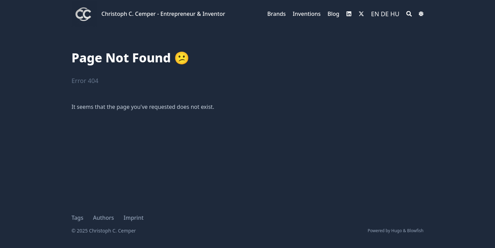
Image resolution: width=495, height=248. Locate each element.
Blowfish (415, 231)
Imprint (134, 217)
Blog (333, 14)
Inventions (306, 14)
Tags (78, 217)
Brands (276, 14)
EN (375, 14)
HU (395, 14)
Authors (103, 217)
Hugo (396, 231)
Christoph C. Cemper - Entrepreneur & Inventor (163, 14)
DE (385, 14)
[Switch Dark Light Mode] (421, 14)
